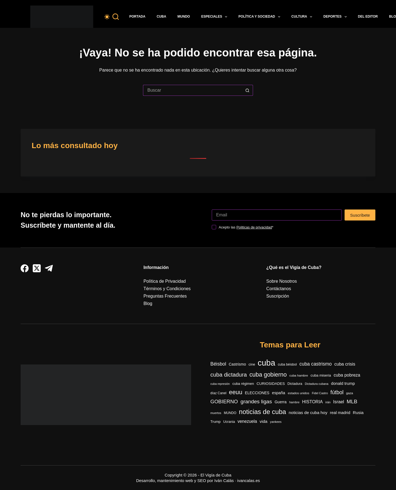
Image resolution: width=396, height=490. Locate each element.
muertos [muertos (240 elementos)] (215, 413)
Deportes (336, 16)
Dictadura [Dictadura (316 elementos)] (294, 384)
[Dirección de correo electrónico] (277, 214)
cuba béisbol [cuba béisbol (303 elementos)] (287, 364)
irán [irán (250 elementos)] (328, 402)
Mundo (183, 16)
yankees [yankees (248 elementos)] (276, 421)
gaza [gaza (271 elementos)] (349, 393)
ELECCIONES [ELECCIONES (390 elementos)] (257, 393)
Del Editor (368, 16)
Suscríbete (360, 215)
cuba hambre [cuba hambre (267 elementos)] (298, 375)
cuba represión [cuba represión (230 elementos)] (220, 383)
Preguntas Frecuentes (165, 296)
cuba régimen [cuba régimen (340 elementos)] (243, 384)
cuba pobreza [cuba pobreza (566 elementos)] (347, 375)
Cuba (161, 16)
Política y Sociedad (260, 16)
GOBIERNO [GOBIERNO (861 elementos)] (224, 401)
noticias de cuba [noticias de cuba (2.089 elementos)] (262, 411)
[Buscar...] (192, 90)
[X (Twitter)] (37, 268)
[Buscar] (115, 16)
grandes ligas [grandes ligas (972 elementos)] (256, 401)
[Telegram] (49, 268)
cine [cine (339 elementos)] (252, 364)
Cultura (303, 16)
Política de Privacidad (165, 281)
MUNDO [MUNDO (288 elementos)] (230, 413)
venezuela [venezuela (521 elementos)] (247, 421)
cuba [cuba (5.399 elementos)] (266, 362)
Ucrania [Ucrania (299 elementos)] (229, 422)
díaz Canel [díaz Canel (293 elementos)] (218, 393)
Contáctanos (278, 288)
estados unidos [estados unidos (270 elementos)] (298, 393)
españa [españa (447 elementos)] (278, 393)
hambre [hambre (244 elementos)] (294, 402)
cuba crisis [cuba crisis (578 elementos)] (344, 363)
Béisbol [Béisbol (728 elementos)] (218, 364)
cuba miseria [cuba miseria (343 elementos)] (320, 375)
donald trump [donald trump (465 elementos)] (343, 383)
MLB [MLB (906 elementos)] (352, 401)
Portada (137, 16)
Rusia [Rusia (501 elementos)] (358, 412)
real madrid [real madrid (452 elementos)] (340, 412)
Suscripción (277, 296)
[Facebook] (25, 268)
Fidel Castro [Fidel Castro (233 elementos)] (320, 393)
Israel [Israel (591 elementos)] (338, 401)
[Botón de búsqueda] (247, 90)
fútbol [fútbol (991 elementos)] (337, 392)
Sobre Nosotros (281, 281)
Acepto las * (246, 227)
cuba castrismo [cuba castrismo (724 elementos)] (315, 364)
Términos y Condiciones (167, 288)
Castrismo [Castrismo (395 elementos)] (237, 364)
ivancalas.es (248, 480)
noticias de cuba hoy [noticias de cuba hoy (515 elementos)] (308, 412)
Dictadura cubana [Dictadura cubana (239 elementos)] (317, 383)
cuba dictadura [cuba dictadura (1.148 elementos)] (228, 375)
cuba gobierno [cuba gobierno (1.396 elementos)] (268, 374)
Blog (148, 303)
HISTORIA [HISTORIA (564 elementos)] (312, 401)
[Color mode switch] (107, 17)
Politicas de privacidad (254, 227)
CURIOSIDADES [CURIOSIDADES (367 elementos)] (271, 384)
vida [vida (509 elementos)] (263, 421)
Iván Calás (224, 480)
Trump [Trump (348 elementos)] (215, 422)
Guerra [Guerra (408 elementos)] (280, 402)
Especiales (215, 16)
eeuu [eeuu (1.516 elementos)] (236, 392)
